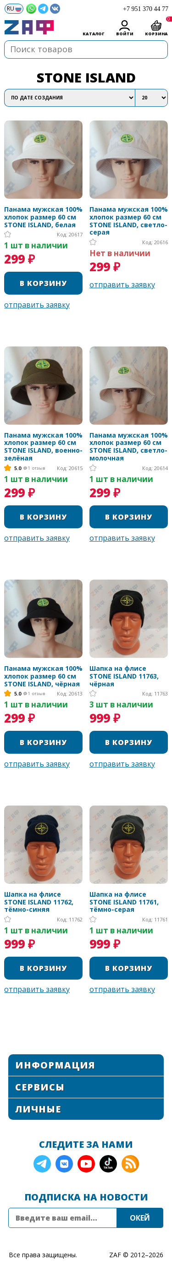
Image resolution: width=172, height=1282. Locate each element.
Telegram (42, 1163)
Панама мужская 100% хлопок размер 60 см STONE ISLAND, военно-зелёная (43, 447)
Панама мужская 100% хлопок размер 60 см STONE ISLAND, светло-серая (128, 221)
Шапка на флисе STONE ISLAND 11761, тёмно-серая (124, 902)
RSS (130, 1163)
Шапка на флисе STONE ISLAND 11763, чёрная (124, 676)
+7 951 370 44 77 (145, 8)
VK (64, 1163)
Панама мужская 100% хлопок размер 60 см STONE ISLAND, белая (43, 217)
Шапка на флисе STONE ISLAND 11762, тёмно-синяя (38, 902)
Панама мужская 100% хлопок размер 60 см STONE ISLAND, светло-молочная (128, 447)
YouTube (86, 1163)
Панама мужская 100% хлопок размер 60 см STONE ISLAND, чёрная (43, 676)
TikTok (108, 1163)
